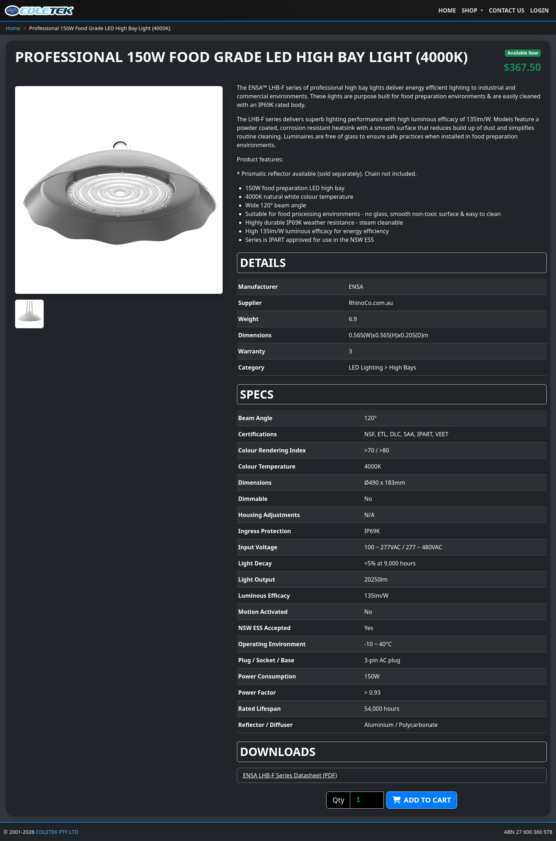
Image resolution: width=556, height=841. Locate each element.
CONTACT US (506, 10)
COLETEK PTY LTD (57, 831)
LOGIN (539, 10)
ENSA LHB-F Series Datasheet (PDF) (290, 775)
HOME (447, 10)
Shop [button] (470, 10)
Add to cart (422, 800)
